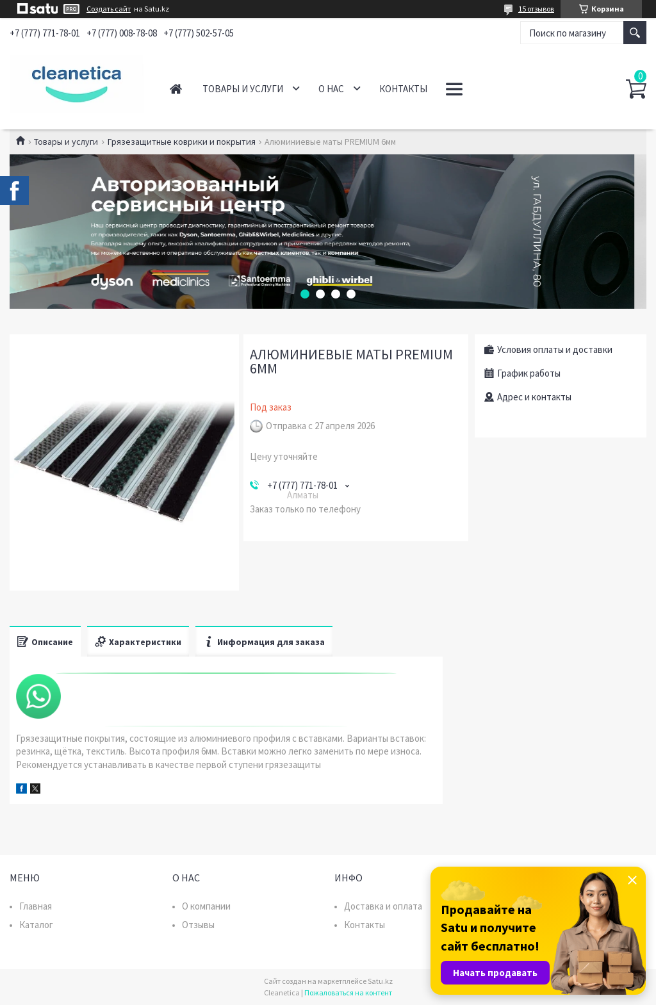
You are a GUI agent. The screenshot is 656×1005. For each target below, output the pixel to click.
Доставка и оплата (383, 906)
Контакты (403, 89)
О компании (206, 906)
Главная (176, 88)
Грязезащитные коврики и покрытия (182, 141)
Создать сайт (108, 8)
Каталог (36, 925)
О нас (331, 89)
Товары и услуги (242, 89)
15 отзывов (536, 8)
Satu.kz (380, 981)
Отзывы (198, 925)
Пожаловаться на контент (348, 992)
